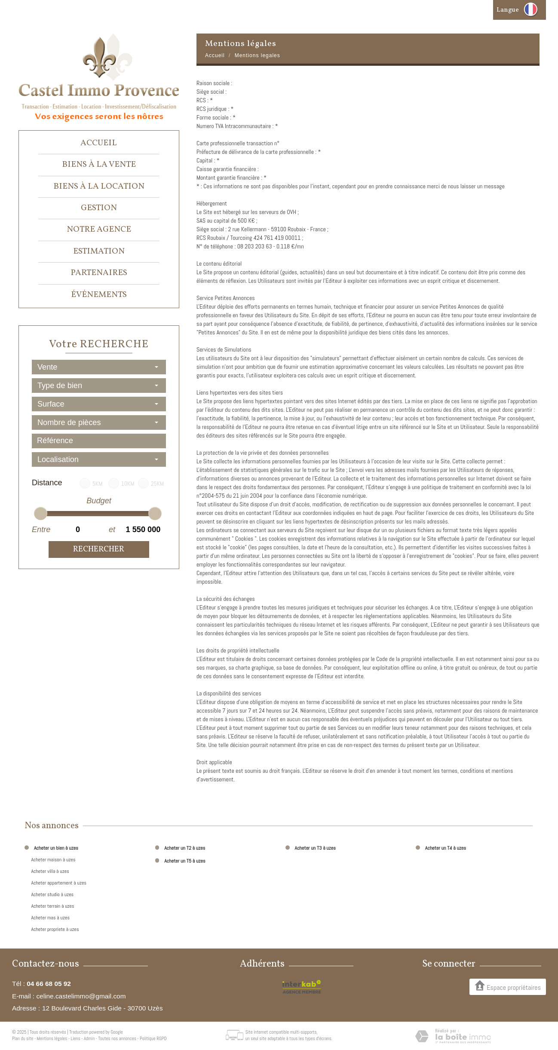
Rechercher (98, 549)
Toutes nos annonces (117, 1038)
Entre (41, 529)
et (112, 529)
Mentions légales (52, 1038)
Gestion (99, 208)
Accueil (98, 143)
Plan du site (22, 1038)
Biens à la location (98, 187)
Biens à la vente (99, 165)
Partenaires (99, 273)
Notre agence (99, 229)
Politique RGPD (153, 1038)
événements (99, 295)
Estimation (99, 251)
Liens (75, 1038)
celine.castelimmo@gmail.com (81, 996)
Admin (89, 1038)
